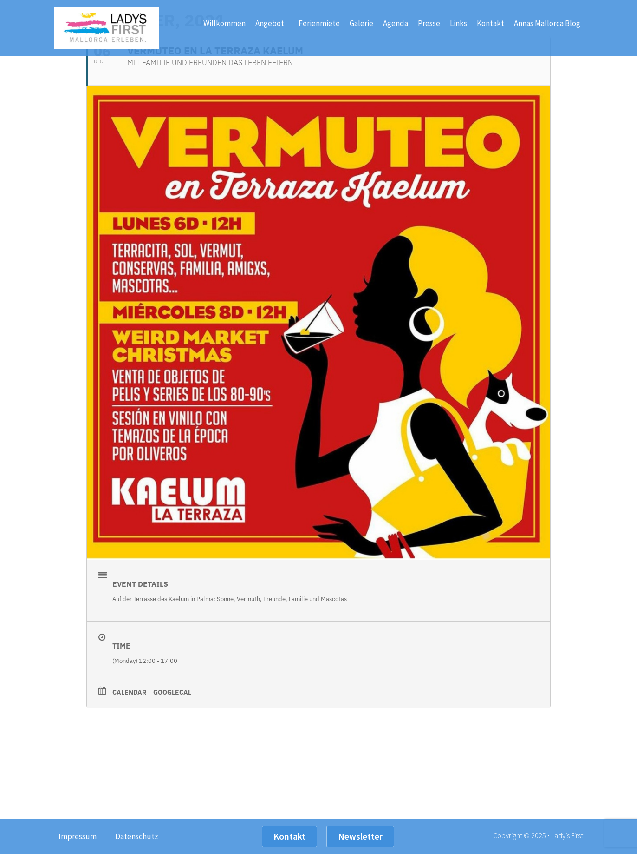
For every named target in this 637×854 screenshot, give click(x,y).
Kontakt (490, 23)
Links (458, 23)
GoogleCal (172, 692)
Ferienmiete (319, 23)
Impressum (77, 836)
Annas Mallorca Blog (547, 23)
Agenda (395, 23)
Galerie (361, 23)
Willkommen (224, 23)
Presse (429, 23)
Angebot (272, 23)
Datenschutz (136, 836)
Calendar (129, 692)
